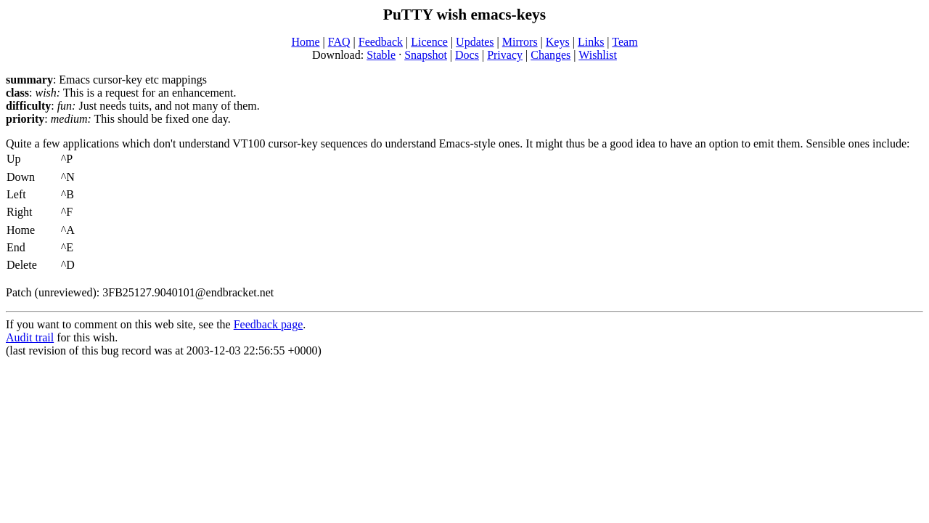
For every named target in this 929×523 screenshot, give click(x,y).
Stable (381, 55)
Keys (558, 42)
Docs (467, 55)
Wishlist (597, 55)
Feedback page (268, 324)
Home (305, 42)
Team (624, 42)
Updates (475, 42)
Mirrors (520, 42)
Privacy (505, 55)
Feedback (381, 42)
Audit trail (30, 337)
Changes (550, 55)
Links (591, 42)
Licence (429, 42)
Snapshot (425, 55)
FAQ (339, 42)
